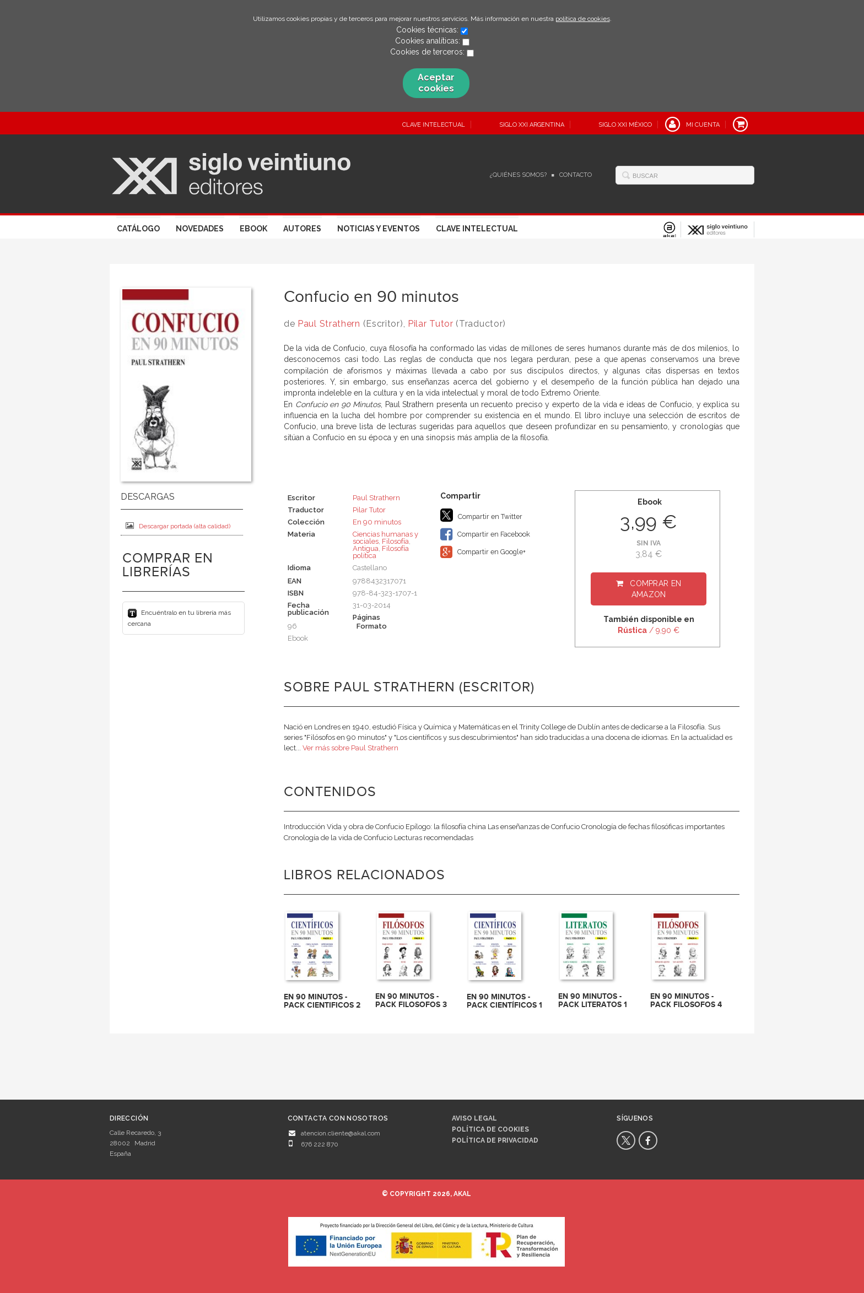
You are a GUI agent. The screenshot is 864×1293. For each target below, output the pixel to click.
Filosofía (395, 541)
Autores (302, 228)
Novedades (200, 228)
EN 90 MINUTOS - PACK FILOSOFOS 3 (411, 1000)
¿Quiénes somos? (518, 174)
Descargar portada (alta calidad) (178, 526)
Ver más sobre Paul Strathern (350, 748)
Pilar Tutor (430, 323)
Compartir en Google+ (483, 552)
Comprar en (655, 589)
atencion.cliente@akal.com (340, 1133)
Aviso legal (474, 1118)
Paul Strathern (329, 323)
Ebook (253, 228)
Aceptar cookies (436, 83)
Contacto (575, 174)
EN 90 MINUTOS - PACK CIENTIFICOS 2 (322, 1001)
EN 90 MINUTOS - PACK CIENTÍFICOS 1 (504, 1001)
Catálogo (138, 228)
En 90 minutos (377, 522)
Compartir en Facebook (485, 534)
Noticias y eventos (378, 228)
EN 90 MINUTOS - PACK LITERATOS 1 (592, 1000)
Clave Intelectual (477, 228)
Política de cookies (490, 1129)
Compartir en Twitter (481, 515)
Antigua (366, 548)
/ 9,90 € (648, 630)
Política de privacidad (495, 1140)
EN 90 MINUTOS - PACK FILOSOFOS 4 (686, 1000)
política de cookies (582, 19)
